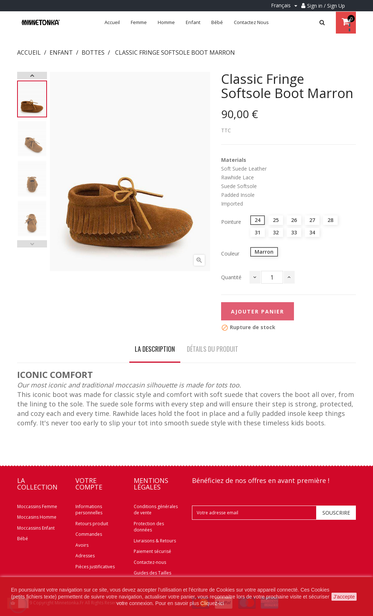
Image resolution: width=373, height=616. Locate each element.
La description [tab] (155, 349)
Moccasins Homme (36, 517)
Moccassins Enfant (36, 528)
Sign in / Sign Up (326, 5)
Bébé (22, 538)
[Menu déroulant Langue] (285, 5)
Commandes (88, 534)
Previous (32, 243)
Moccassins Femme (37, 506)
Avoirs (82, 545)
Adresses (85, 556)
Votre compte (88, 483)
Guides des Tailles (152, 573)
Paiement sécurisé (152, 551)
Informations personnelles (88, 509)
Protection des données (149, 527)
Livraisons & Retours (155, 541)
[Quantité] (272, 277)
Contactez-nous (150, 562)
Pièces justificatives (95, 567)
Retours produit (91, 524)
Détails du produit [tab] (212, 349)
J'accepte (344, 597)
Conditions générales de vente (156, 509)
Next (32, 75)
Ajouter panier (257, 311)
